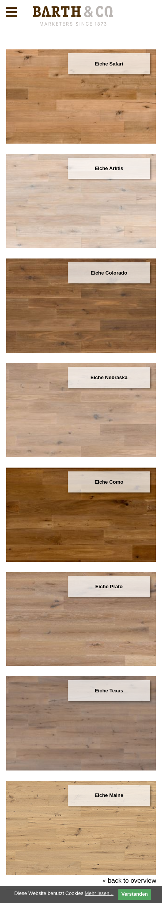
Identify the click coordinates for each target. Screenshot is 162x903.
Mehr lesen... (99, 893)
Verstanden (134, 894)
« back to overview (129, 880)
